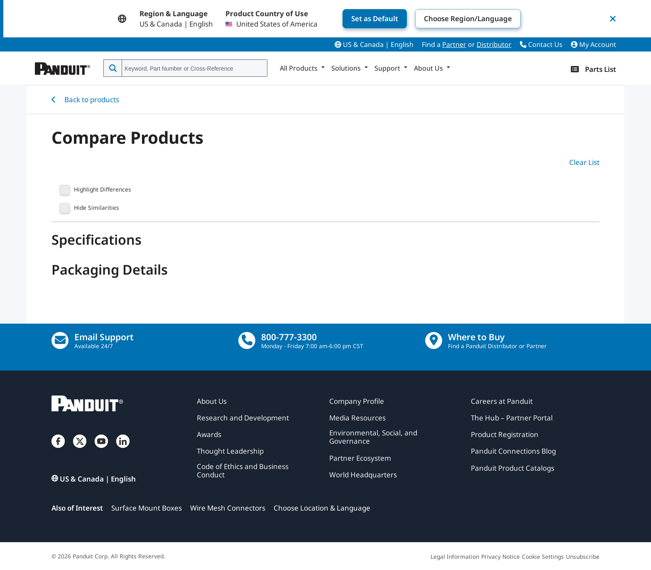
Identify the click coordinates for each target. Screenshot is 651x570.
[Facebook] (58, 449)
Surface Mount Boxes (146, 508)
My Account (593, 44)
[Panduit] (63, 66)
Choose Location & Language (322, 508)
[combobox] (193, 68)
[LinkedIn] (123, 449)
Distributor (494, 44)
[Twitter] (79, 449)
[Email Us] (60, 340)
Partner (454, 44)
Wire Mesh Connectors (227, 508)
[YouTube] (101, 449)
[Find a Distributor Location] (433, 340)
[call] (246, 340)
